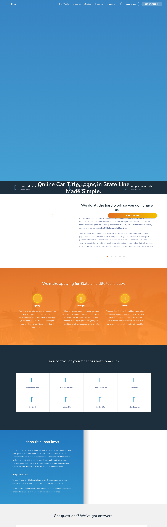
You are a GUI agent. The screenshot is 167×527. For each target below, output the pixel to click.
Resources (99, 4)
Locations (76, 4)
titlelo (12, 4)
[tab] (107, 256)
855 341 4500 (130, 4)
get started (151, 4)
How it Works (64, 4)
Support (111, 4)
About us (87, 4)
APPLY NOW (132, 215)
